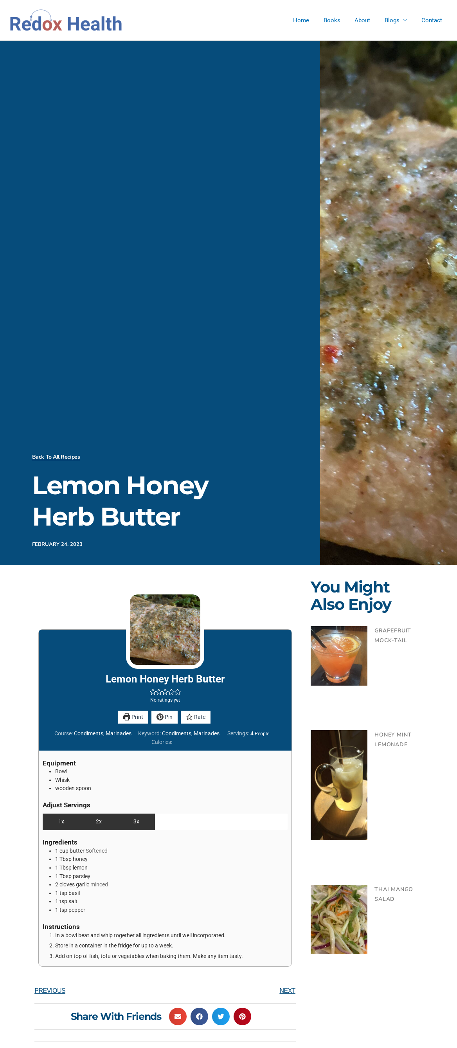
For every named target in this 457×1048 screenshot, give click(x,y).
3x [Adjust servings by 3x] (136, 822)
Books (341, 20)
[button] (153, 692)
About (369, 20)
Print (133, 717)
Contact (433, 20)
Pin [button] (164, 717)
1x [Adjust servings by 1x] (61, 822)
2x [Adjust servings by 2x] (99, 822)
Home (313, 20)
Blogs (396, 20)
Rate (196, 717)
